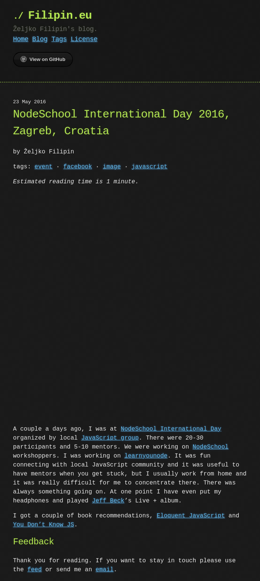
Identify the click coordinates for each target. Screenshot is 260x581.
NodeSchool (211, 446)
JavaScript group (110, 437)
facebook (77, 167)
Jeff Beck (108, 500)
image (112, 167)
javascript (150, 167)
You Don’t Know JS (43, 524)
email (105, 569)
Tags (59, 39)
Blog (40, 39)
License (84, 39)
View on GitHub (43, 59)
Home (20, 39)
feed (34, 569)
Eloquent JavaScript (191, 515)
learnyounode (145, 455)
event (43, 167)
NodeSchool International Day (171, 428)
